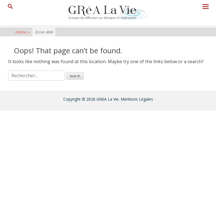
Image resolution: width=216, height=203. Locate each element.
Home (22, 32)
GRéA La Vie (107, 99)
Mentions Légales (137, 99)
